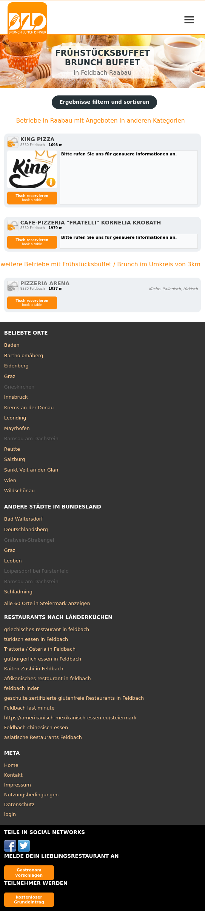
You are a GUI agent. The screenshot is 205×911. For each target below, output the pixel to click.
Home (11, 765)
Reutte (12, 449)
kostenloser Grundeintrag (29, 899)
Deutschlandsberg (26, 529)
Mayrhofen (17, 428)
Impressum (17, 785)
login (10, 814)
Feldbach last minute (29, 708)
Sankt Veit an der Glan (31, 470)
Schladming (18, 592)
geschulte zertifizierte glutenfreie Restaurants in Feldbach (74, 698)
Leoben (13, 561)
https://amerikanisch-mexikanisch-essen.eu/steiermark (70, 718)
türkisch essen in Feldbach (36, 639)
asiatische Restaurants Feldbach (43, 737)
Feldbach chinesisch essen (36, 727)
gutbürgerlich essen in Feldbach (42, 659)
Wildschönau (19, 490)
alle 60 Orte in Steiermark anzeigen (47, 603)
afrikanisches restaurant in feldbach (47, 678)
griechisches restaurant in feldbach (46, 629)
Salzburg (14, 459)
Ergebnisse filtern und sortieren (104, 102)
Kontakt (13, 775)
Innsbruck (16, 397)
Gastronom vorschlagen (29, 872)
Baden (12, 345)
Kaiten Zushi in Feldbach (33, 668)
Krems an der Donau (29, 407)
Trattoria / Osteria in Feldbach (40, 649)
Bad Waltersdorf (23, 519)
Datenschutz (19, 804)
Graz (9, 376)
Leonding (15, 418)
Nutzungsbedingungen (31, 794)
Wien (10, 480)
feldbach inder (21, 688)
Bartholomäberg (23, 355)
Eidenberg (16, 366)
